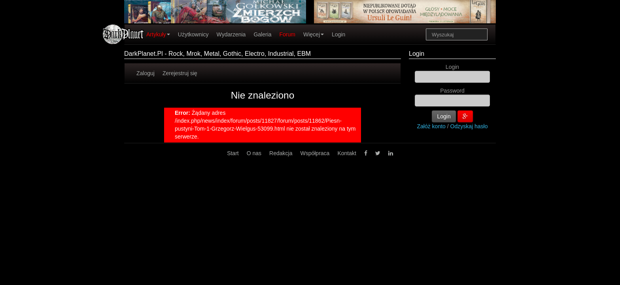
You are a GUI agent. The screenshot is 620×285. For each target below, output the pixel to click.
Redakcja (280, 153)
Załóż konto (431, 126)
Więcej (313, 34)
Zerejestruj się (180, 73)
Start (233, 153)
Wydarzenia (231, 34)
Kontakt (346, 153)
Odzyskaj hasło (469, 126)
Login (338, 34)
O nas (254, 153)
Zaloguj (145, 73)
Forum (287, 34)
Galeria (262, 34)
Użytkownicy (193, 34)
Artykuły (158, 34)
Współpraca (314, 153)
